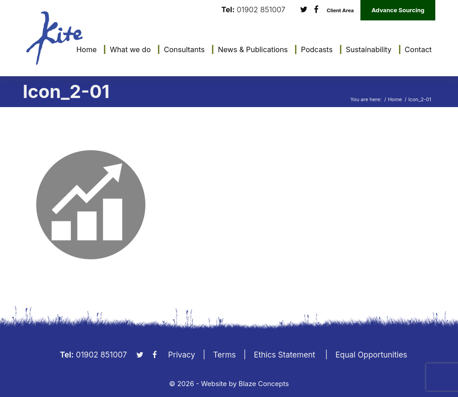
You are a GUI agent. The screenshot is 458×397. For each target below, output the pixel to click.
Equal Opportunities (371, 354)
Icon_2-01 (66, 91)
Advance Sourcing (397, 10)
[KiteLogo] (54, 38)
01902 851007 (261, 9)
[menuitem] (84, 49)
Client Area (340, 10)
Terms (224, 354)
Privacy (181, 354)
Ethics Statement (284, 354)
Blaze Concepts (264, 383)
